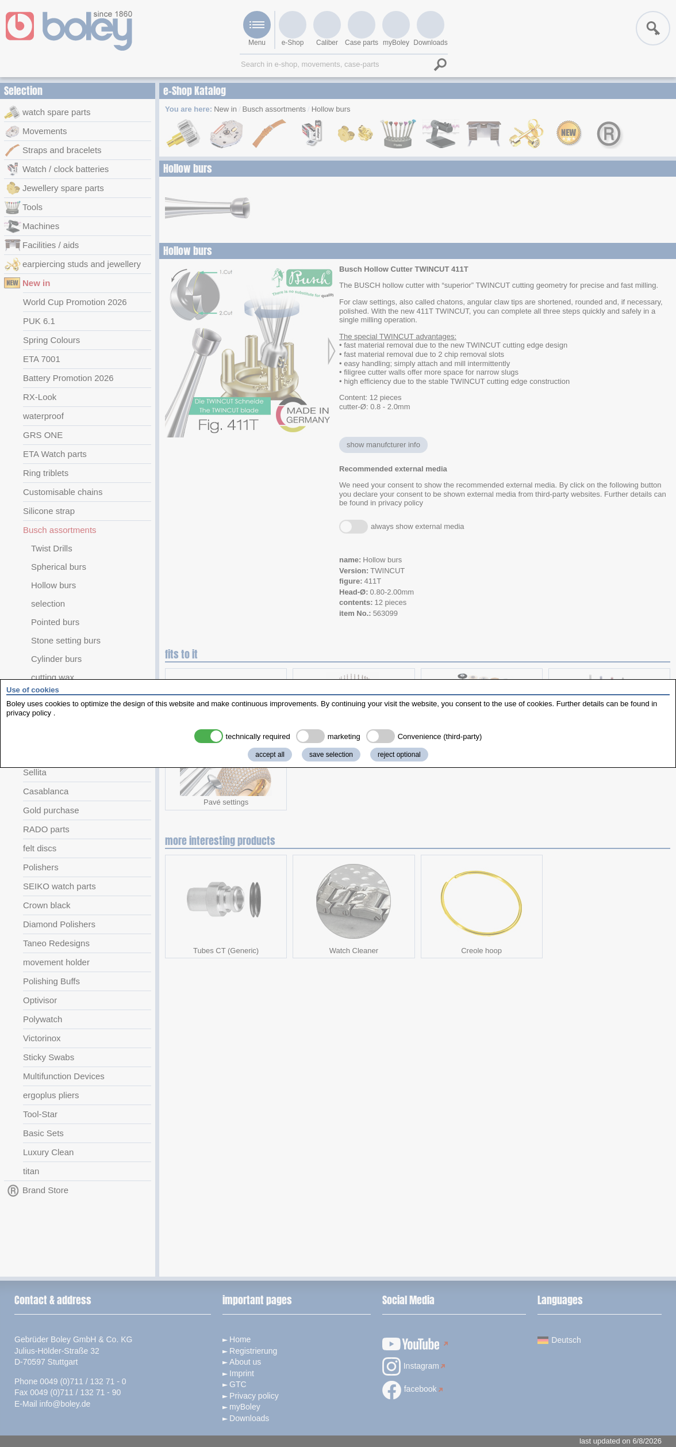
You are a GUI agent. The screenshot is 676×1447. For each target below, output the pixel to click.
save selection (331, 755)
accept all (270, 755)
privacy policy (28, 713)
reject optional (399, 755)
